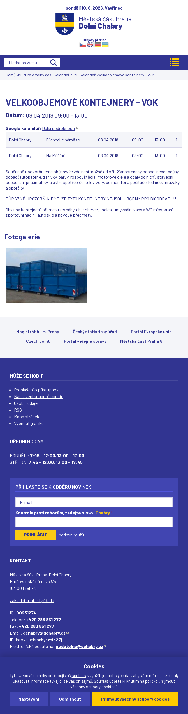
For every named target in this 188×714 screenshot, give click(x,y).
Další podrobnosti (60, 128)
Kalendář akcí (65, 74)
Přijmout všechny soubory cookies (135, 698)
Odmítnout (70, 698)
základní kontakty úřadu (32, 600)
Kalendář (88, 74)
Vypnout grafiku (29, 423)
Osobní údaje (26, 403)
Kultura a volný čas (34, 74)
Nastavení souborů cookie (38, 396)
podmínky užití (72, 534)
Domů (11, 74)
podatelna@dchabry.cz (81, 646)
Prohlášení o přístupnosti (37, 389)
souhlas (79, 675)
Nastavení (28, 698)
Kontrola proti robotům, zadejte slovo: (64, 512)
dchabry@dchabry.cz (46, 632)
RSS (18, 409)
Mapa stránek (26, 416)
